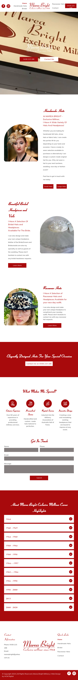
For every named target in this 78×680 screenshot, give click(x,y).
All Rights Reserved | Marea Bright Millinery (33, 674)
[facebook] (3, 6)
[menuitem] (24, 3)
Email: (6, 455)
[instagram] (8, 6)
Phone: (42, 446)
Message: (7, 464)
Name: (6, 446)
